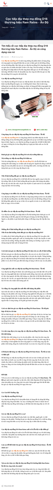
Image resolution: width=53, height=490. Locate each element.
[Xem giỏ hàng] (48, 3)
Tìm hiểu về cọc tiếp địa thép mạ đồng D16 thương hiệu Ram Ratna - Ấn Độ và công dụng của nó (24, 48)
